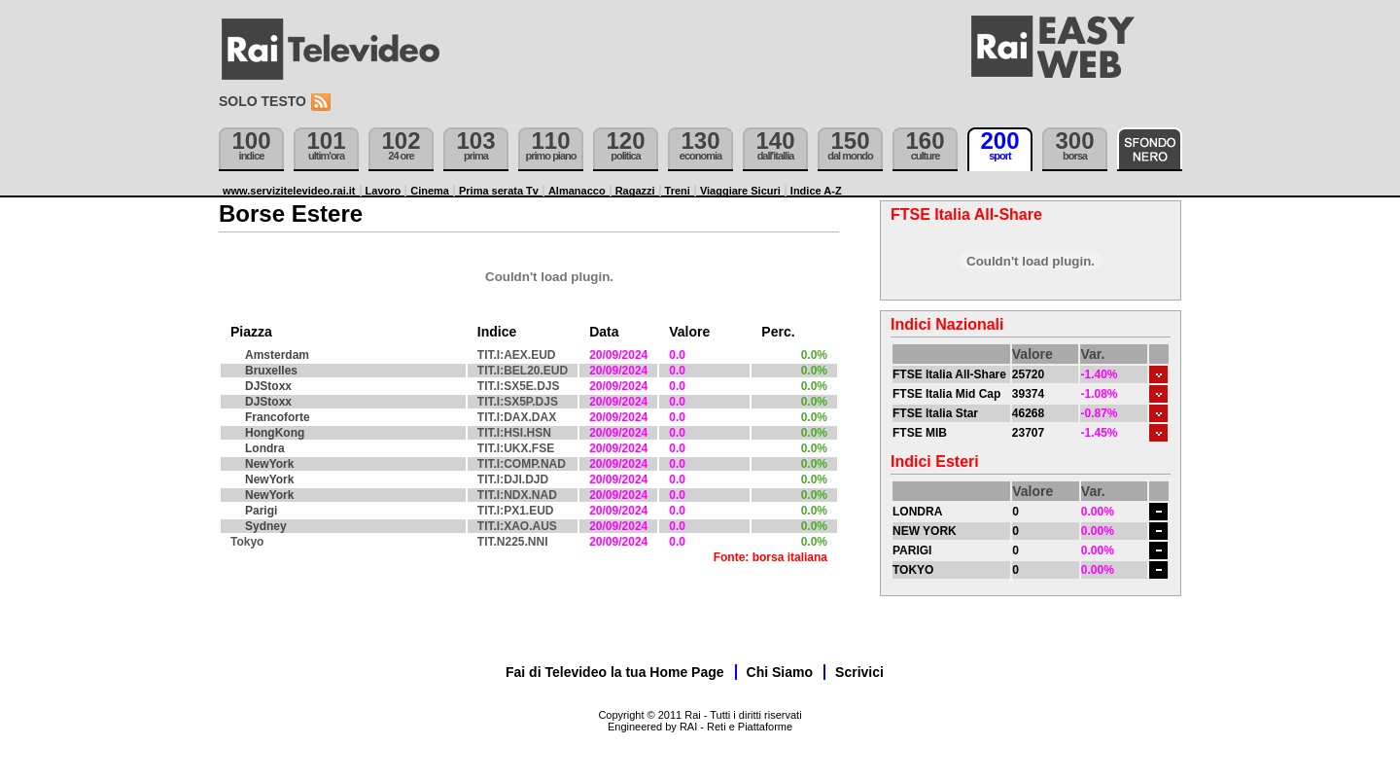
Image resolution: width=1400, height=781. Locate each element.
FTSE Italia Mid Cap (946, 394)
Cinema (429, 190)
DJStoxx (268, 386)
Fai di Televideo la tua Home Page (615, 672)
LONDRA (917, 511)
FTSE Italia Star (935, 413)
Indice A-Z (816, 190)
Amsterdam (277, 355)
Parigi (261, 510)
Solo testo (262, 101)
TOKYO (912, 570)
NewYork (269, 464)
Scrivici (859, 672)
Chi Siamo (780, 672)
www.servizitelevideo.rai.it (289, 190)
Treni (677, 190)
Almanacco (577, 190)
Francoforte (277, 417)
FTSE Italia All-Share (949, 374)
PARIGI (911, 550)
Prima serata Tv (499, 190)
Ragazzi (635, 190)
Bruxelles (271, 370)
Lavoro (384, 190)
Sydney (266, 526)
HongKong (274, 433)
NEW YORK (924, 531)
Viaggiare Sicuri (740, 190)
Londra (265, 448)
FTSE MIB (919, 433)
